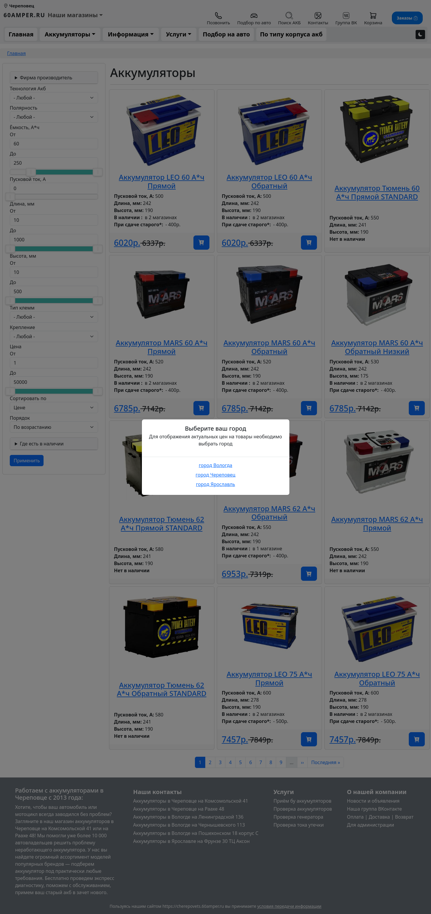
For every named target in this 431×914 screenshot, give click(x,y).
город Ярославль (215, 484)
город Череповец (215, 475)
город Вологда (215, 465)
